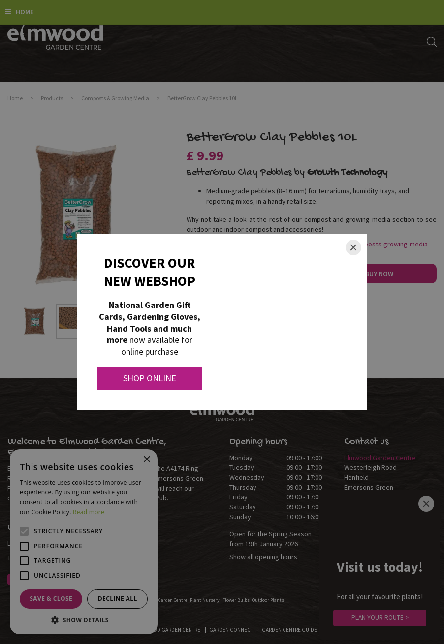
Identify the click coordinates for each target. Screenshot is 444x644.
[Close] (353, 247)
